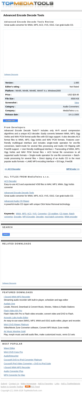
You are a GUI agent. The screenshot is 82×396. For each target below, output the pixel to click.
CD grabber (53, 213)
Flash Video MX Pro (13, 310)
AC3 (29, 213)
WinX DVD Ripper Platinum (16, 324)
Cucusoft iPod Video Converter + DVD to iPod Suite (27, 363)
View (77, 102)
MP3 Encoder (29, 217)
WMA (18, 213)
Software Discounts (11, 74)
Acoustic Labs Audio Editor (16, 317)
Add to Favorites (45, 383)
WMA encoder (71, 217)
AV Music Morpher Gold (15, 331)
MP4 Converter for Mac (14, 375)
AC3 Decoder (10, 181)
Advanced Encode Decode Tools (19, 193)
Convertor (42, 213)
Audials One (9, 304)
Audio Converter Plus (13, 371)
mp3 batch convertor (54, 217)
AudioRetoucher (11, 356)
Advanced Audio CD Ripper (16, 201)
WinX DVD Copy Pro (13, 352)
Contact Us (14, 383)
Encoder (17, 217)
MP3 (24, 213)
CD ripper (63, 213)
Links (57, 383)
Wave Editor (9, 348)
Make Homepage (28, 383)
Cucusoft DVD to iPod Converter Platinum (23, 360)
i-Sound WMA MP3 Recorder (17, 297)
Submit (4, 383)
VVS (34, 213)
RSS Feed (32, 387)
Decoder (40, 217)
